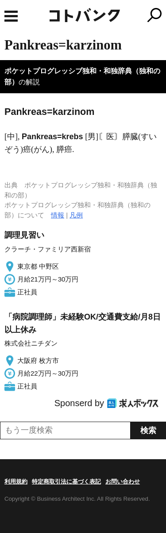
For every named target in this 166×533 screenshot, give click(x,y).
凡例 (76, 215)
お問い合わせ (122, 481)
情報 (57, 215)
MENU (11, 16)
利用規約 (15, 481)
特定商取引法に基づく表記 (66, 481)
